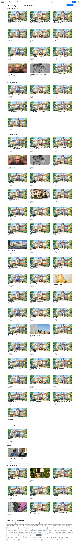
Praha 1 (8, 523)
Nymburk (9, 535)
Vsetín (52, 537)
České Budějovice (58, 523)
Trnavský (66, 537)
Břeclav (41, 525)
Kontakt (68, 543)
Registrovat (74, 1)
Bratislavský (61, 537)
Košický (38, 539)
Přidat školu (70, 5)
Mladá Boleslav (70, 532)
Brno (45, 525)
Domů (6, 1)
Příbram (27, 535)
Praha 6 (32, 523)
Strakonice (27, 525)
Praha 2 (13, 523)
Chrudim (60, 530)
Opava (26, 530)
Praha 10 (51, 523)
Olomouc (40, 530)
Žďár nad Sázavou (32, 537)
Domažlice (16, 532)
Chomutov (38, 535)
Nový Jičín (21, 530)
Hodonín (50, 525)
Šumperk (54, 530)
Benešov (40, 532)
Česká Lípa (45, 527)
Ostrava (30, 530)
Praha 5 (27, 523)
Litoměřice (48, 535)
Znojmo (59, 525)
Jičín (20, 527)
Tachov (35, 532)
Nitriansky (15, 539)
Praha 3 (18, 523)
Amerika (48, 539)
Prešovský (34, 539)
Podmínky (77, 543)
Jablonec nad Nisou (52, 527)
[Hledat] (59, 2)
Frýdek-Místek (10, 530)
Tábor (32, 525)
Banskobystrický (27, 539)
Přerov (44, 530)
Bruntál (68, 527)
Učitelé (15, 1)
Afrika (61, 539)
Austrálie (56, 539)
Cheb (63, 525)
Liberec (59, 527)
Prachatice (22, 525)
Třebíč (26, 537)
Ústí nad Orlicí (10, 532)
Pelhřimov (21, 537)
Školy (10, 1)
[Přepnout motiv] (78, 2)
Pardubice (65, 530)
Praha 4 (22, 523)
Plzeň (26, 532)
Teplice (61, 535)
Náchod (24, 527)
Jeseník (35, 530)
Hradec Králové (15, 527)
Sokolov (8, 527)
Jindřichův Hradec (10, 525)
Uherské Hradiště (46, 537)
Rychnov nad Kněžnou (32, 527)
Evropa (43, 539)
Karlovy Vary (68, 525)
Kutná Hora (58, 532)
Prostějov (49, 530)
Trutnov (39, 527)
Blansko (36, 525)
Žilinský (20, 539)
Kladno (49, 532)
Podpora (72, 543)
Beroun (44, 532)
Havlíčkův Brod (10, 537)
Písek (17, 525)
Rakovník (33, 535)
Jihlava (16, 537)
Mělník (63, 532)
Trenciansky (9, 539)
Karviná (15, 530)
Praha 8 (41, 523)
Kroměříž (39, 537)
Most (57, 535)
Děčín (43, 535)
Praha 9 (46, 523)
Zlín (56, 537)
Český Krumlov (66, 523)
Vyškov (54, 525)
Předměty (19, 1)
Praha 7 (36, 523)
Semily (63, 527)
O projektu (64, 543)
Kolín (54, 532)
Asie (52, 539)
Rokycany (30, 532)
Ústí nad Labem (67, 535)
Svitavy (70, 530)
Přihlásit (69, 1)
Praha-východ (15, 535)
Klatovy (21, 532)
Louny (53, 535)
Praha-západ (22, 535)
